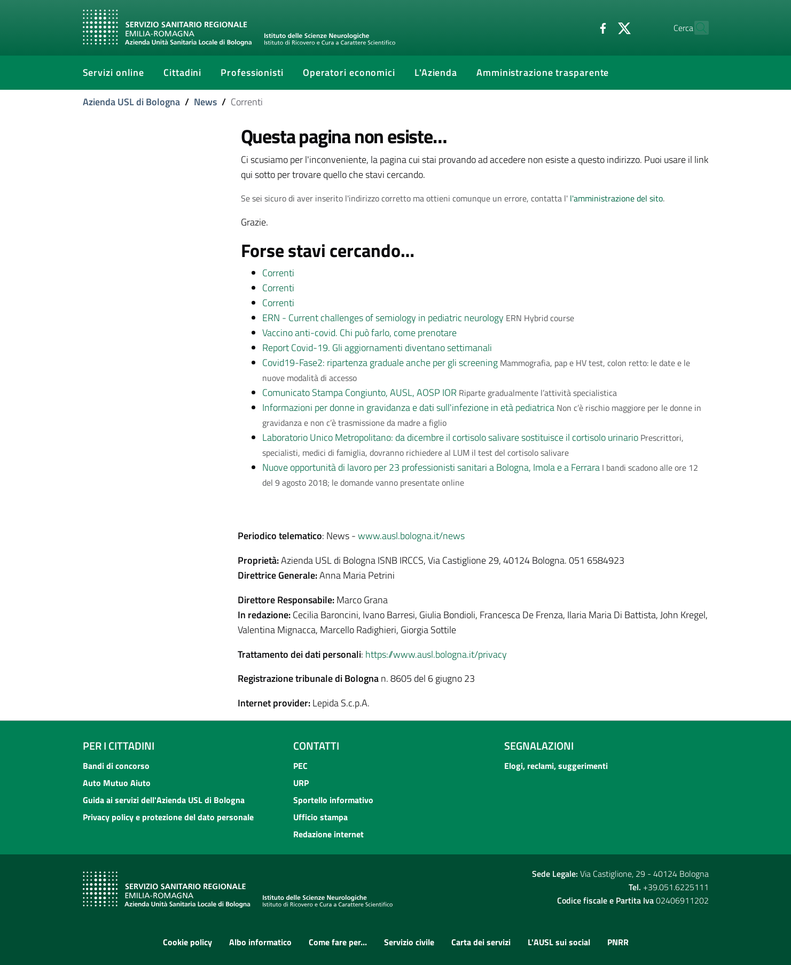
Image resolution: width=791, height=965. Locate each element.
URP (301, 782)
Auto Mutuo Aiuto (117, 782)
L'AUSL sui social (559, 942)
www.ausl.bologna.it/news (411, 535)
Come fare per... (338, 942)
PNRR (618, 942)
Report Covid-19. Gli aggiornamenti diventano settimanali (377, 347)
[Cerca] (696, 28)
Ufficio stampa (320, 817)
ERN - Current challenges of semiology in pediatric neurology (383, 317)
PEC (300, 765)
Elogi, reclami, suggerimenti (556, 765)
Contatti (316, 745)
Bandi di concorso (116, 765)
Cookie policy (187, 942)
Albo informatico (260, 942)
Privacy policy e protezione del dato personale (168, 817)
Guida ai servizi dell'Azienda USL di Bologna (164, 799)
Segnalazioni (539, 745)
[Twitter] (601, 27)
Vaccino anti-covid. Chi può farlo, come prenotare (359, 332)
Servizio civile (409, 942)
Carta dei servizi (481, 942)
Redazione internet (328, 834)
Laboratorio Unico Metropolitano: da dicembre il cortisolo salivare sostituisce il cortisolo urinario (450, 437)
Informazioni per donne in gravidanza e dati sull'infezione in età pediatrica (408, 407)
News (205, 102)
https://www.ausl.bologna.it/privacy (436, 654)
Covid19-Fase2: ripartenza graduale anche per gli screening (380, 362)
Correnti (278, 273)
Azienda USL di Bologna (131, 102)
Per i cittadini (118, 745)
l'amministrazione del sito (616, 198)
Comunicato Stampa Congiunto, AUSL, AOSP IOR (359, 392)
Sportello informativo (333, 799)
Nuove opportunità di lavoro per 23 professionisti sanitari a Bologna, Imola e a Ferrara (431, 467)
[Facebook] (580, 27)
